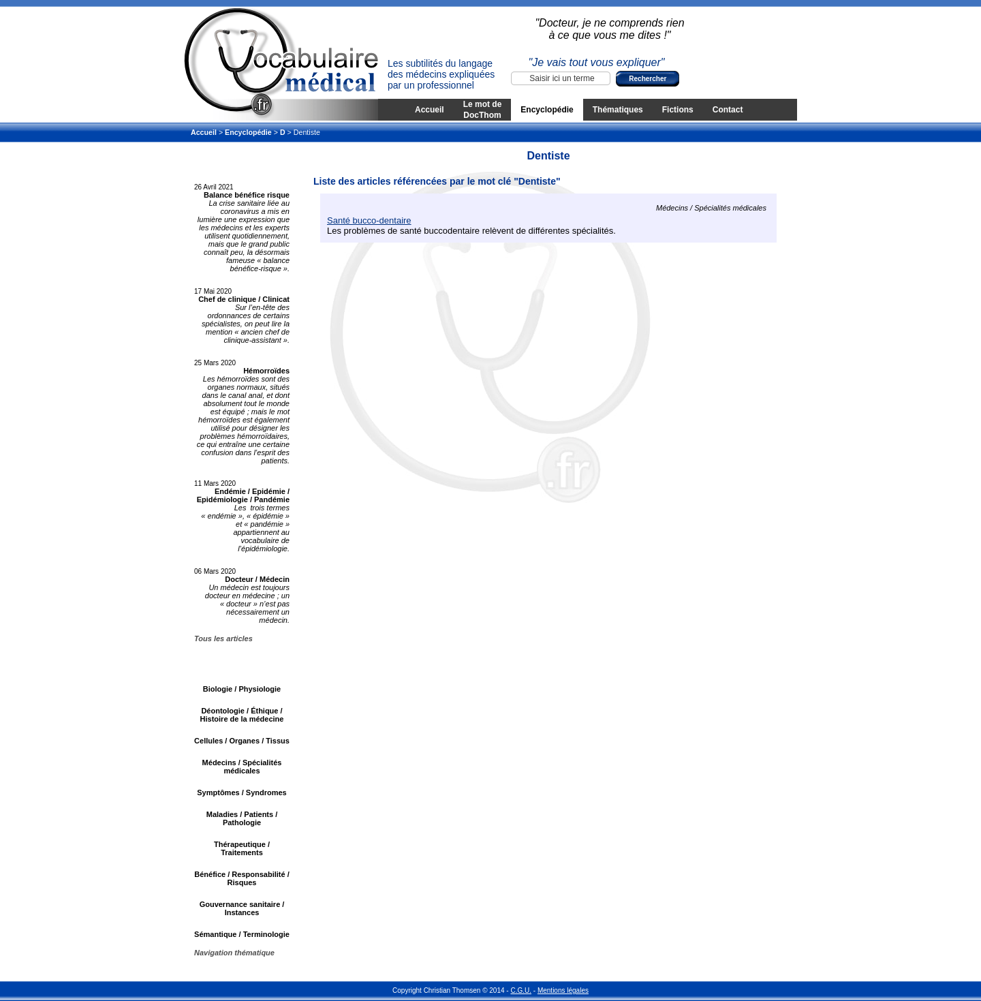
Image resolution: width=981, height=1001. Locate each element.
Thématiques (618, 109)
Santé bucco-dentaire (369, 220)
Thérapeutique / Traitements (242, 848)
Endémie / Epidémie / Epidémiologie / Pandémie (243, 495)
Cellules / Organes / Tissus (242, 741)
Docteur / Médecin (257, 579)
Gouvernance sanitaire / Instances (242, 908)
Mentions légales (563, 990)
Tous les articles (223, 638)
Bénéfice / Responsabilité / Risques (241, 878)
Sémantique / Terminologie (242, 934)
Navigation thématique (234, 953)
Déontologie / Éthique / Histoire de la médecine (242, 715)
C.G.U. (520, 990)
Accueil (429, 109)
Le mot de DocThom (482, 109)
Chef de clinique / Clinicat (244, 299)
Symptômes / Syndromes (241, 792)
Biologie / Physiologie (242, 689)
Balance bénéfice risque (247, 195)
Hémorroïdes (266, 371)
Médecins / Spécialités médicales (242, 766)
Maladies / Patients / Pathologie (242, 818)
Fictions (678, 109)
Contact (728, 109)
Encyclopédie (546, 109)
